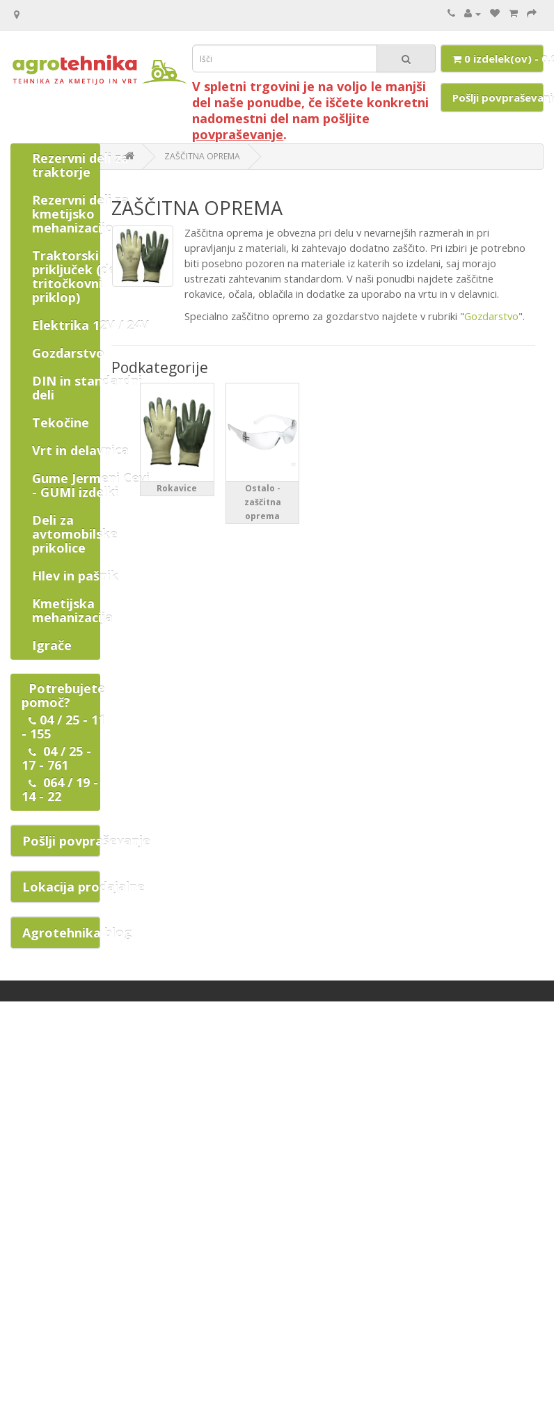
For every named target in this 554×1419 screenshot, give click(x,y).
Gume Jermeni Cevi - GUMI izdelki (91, 485)
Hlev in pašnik (75, 575)
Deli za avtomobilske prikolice (75, 534)
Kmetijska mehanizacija (72, 610)
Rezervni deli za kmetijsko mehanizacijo (80, 213)
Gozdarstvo (68, 352)
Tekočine (60, 422)
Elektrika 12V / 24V (90, 325)
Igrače (52, 645)
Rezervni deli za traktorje (80, 165)
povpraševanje (237, 134)
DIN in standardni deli (87, 387)
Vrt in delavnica (80, 450)
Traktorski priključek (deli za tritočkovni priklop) (86, 276)
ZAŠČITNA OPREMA (202, 156)
